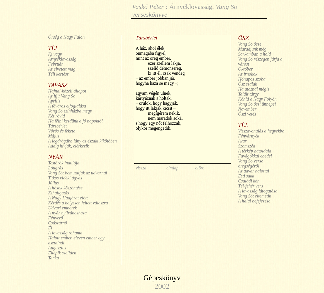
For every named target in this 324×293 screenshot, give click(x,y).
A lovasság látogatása (257, 191)
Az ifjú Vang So (61, 96)
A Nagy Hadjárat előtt (68, 198)
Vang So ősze (250, 44)
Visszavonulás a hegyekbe (261, 131)
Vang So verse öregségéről (250, 163)
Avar (242, 141)
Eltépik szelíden (62, 253)
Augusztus (57, 248)
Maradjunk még (252, 49)
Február (55, 64)
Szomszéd (246, 146)
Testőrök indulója (63, 163)
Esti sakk (246, 176)
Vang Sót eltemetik (254, 196)
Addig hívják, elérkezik (68, 146)
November (247, 109)
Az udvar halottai (253, 171)
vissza (141, 168)
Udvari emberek (62, 208)
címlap (172, 168)
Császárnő (57, 223)
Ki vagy (55, 54)
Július (53, 183)
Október (245, 69)
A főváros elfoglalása (67, 106)
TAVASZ (57, 85)
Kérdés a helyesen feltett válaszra (78, 203)
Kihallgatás (58, 193)
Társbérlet (57, 126)
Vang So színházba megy (70, 111)
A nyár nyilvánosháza (67, 213)
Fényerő (55, 218)
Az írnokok (247, 74)
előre (199, 168)
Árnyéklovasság (190, 6)
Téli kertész (58, 74)
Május (53, 136)
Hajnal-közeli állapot (67, 91)
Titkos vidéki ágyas (65, 178)
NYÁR (55, 157)
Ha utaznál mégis (253, 89)
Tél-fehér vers (250, 186)
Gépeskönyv (162, 278)
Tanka (53, 258)
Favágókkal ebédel (255, 156)
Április (54, 101)
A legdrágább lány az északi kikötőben (82, 141)
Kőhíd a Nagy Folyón (257, 99)
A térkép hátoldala (254, 151)
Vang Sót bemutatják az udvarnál (77, 173)
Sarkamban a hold (254, 54)
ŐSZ (243, 38)
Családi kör (248, 181)
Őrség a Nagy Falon (66, 37)
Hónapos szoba (251, 79)
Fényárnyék (248, 136)
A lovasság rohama (65, 233)
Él (50, 228)
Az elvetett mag (61, 69)
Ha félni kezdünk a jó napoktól (75, 121)
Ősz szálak (247, 84)
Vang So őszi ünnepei (257, 104)
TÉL (53, 48)
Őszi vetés (247, 114)
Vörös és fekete (61, 131)
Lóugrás (55, 168)
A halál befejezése (254, 201)
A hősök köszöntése (65, 188)
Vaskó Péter (148, 6)
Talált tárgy (248, 94)
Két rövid (56, 116)
